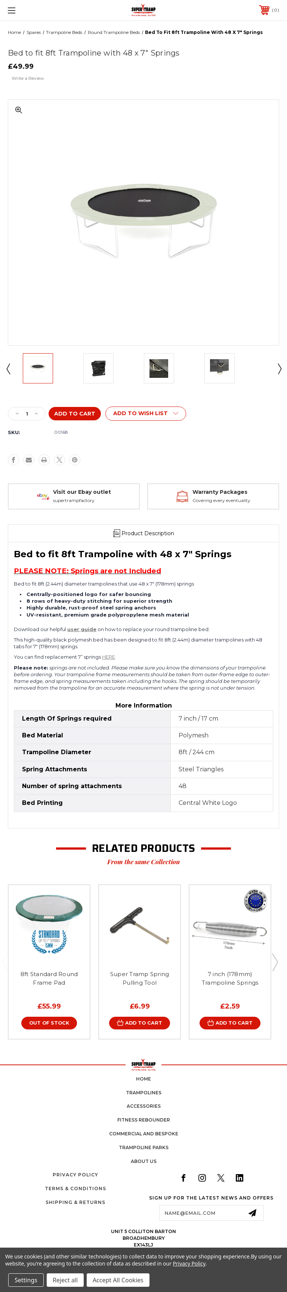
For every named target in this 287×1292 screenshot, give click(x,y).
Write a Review (28, 78)
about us (144, 1161)
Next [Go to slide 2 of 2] (279, 368)
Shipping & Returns (75, 1202)
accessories (144, 1106)
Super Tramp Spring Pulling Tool (139, 978)
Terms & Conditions (75, 1189)
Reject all (65, 1280)
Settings (26, 1280)
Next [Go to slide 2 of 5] (274, 962)
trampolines (143, 1092)
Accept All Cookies (118, 1280)
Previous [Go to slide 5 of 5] (5, 962)
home (143, 1079)
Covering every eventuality (221, 501)
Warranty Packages (219, 492)
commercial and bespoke (143, 1134)
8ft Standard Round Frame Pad (49, 978)
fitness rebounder (143, 1120)
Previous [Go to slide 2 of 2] (7, 368)
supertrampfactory (74, 501)
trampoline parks (144, 1148)
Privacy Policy (75, 1175)
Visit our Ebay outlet (82, 492)
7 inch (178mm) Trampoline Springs (230, 978)
